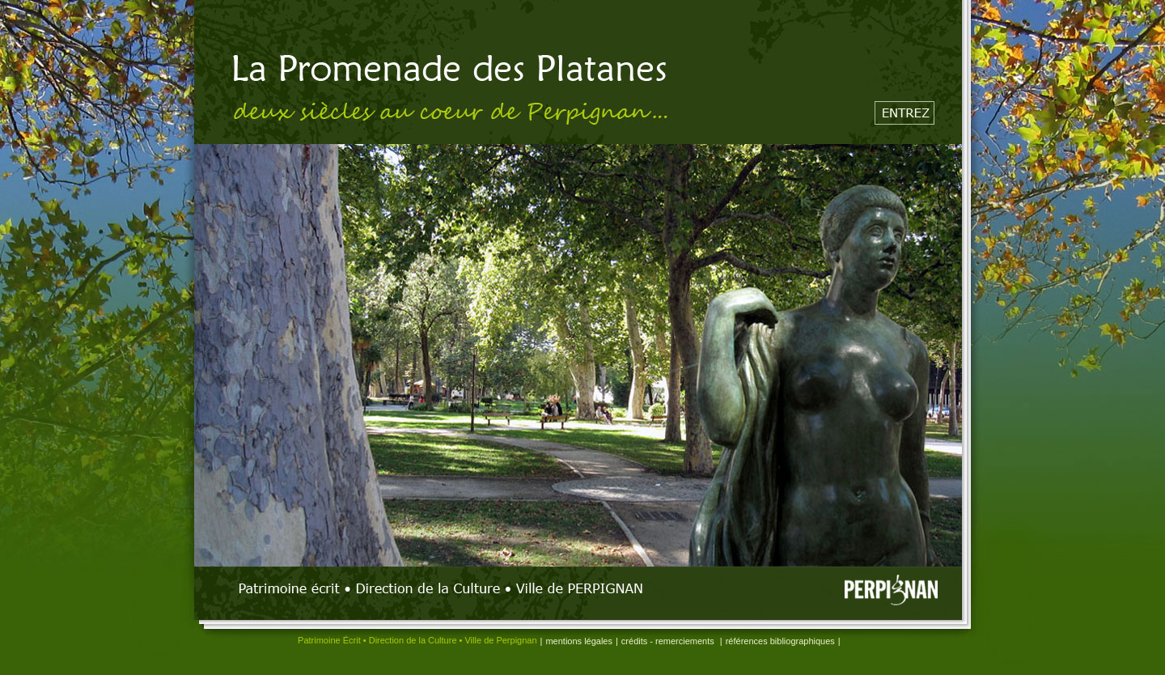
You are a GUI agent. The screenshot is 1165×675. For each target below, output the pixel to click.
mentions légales (578, 641)
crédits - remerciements (669, 641)
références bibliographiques (780, 641)
